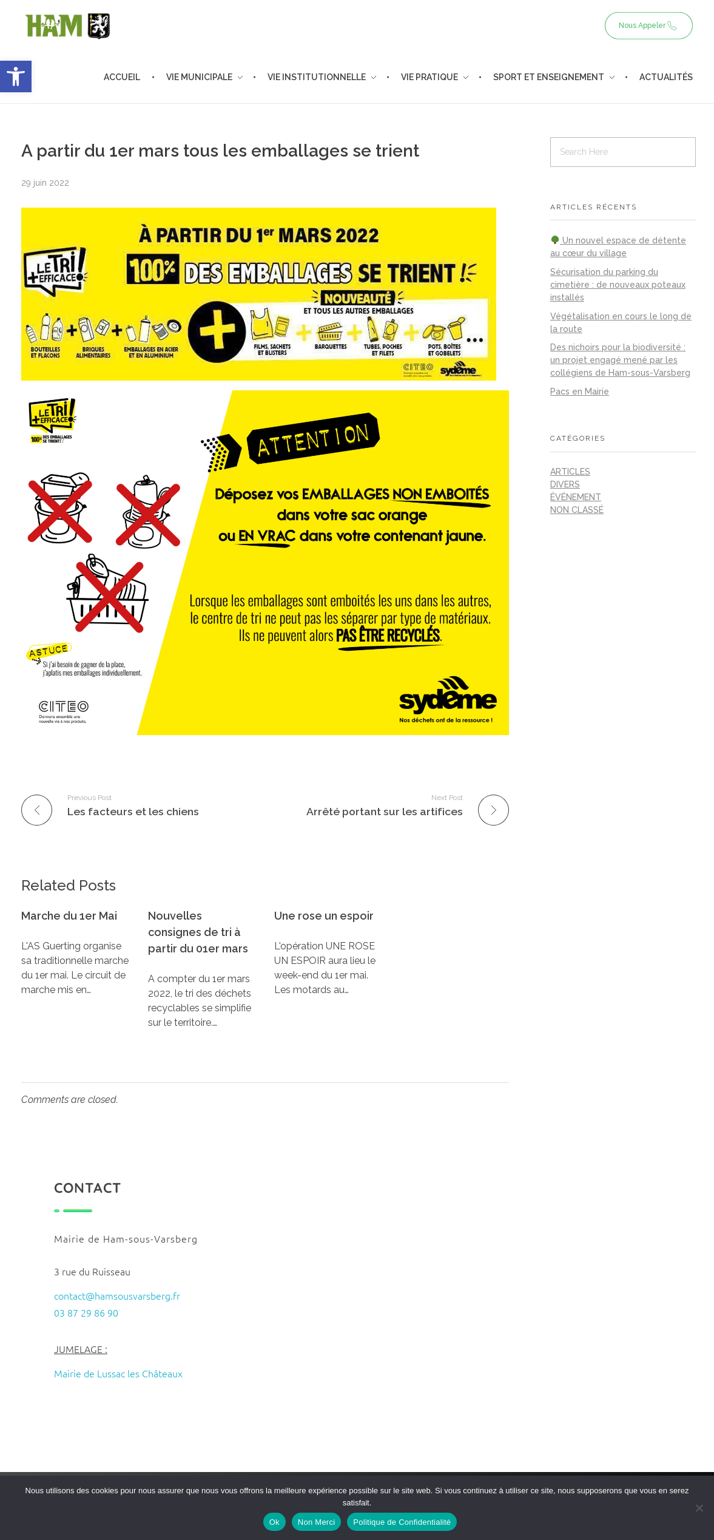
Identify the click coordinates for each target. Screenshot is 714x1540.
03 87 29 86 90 (86, 1312)
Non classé (577, 510)
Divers (565, 484)
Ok (274, 1522)
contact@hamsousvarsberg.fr (117, 1295)
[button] (16, 76)
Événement (575, 497)
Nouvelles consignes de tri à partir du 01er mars (198, 932)
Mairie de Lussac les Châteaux (118, 1373)
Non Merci (316, 1522)
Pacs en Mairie (579, 391)
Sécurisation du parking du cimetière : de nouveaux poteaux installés (617, 284)
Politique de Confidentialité (402, 1522)
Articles (570, 472)
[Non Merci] (699, 1508)
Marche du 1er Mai (69, 915)
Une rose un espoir (324, 915)
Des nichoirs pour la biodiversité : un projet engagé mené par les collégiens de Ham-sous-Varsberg (620, 360)
